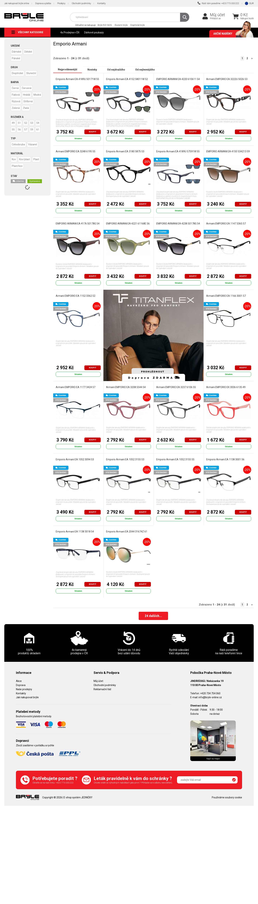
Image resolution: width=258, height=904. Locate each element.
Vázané (33, 155)
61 (20, 140)
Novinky (92, 69)
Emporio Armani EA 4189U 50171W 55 (77, 79)
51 (20, 127)
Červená (28, 87)
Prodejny (61, 3)
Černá (15, 87)
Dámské (17, 51)
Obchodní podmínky (81, 3)
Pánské (16, 58)
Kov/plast (25, 170)
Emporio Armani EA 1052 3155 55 (175, 459)
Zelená (29, 106)
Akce (19, 681)
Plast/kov (17, 176)
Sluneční (32, 72)
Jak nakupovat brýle (27, 697)
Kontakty (101, 3)
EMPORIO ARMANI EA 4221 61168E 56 (128, 223)
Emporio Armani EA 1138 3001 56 (225, 459)
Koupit (92, 131)
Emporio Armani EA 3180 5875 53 (125, 151)
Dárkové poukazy (94, 32)
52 (27, 127)
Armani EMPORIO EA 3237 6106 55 (176, 387)
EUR (251, 3)
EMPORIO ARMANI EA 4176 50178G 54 (77, 223)
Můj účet (217, 15)
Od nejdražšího (116, 69)
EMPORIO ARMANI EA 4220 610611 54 (178, 79)
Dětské (29, 51)
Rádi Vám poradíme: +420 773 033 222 (218, 3)
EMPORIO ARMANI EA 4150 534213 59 (228, 151)
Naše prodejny (24, 689)
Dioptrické (17, 72)
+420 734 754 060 (210, 693)
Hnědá (27, 93)
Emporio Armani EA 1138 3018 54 (75, 531)
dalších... (153, 616)
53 (34, 127)
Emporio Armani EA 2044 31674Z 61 (126, 531)
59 (13, 140)
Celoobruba (18, 155)
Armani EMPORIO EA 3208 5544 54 (126, 387)
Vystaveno (34, 192)
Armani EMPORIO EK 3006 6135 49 (225, 387)
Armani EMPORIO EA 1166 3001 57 (226, 295)
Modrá (16, 100)
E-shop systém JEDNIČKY (78, 797)
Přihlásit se (215, 18)
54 (13, 134)
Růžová (28, 100)
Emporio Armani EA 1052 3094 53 (75, 459)
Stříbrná (16, 106)
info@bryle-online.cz (210, 697)
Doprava (20, 685)
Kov (14, 170)
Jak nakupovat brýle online (16, 3)
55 (20, 134)
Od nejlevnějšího (145, 69)
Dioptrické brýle (137, 25)
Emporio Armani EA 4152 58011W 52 (127, 79)
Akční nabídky (231, 33)
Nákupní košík (247, 18)
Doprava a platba (43, 3)
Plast (38, 170)
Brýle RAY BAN (105, 25)
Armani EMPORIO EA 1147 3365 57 (226, 223)
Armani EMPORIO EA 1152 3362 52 (75, 295)
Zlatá (15, 113)
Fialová (16, 93)
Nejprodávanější (67, 69)
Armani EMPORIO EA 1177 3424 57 (75, 387)
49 (13, 127)
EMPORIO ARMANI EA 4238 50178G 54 (178, 223)
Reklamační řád (102, 689)
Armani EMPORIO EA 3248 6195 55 (75, 151)
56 (27, 134)
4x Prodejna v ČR (69, 32)
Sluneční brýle (121, 25)
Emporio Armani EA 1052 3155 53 (125, 459)
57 (34, 134)
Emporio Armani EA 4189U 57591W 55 (177, 151)
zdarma (18, 192)
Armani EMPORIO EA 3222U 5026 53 (226, 79)
